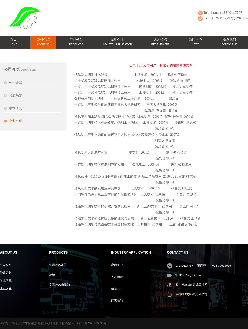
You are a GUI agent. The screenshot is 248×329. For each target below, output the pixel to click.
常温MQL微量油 (59, 284)
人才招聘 (117, 276)
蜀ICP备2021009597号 (91, 323)
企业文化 (15, 121)
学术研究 (15, 108)
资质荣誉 (15, 95)
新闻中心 (117, 288)
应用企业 (117, 264)
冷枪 (52, 274)
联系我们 (117, 300)
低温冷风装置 (58, 264)
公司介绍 (15, 82)
